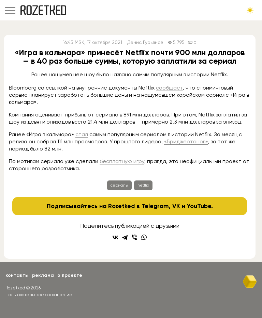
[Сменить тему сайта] (250, 10)
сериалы (119, 185)
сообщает (169, 87)
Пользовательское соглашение (38, 294)
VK (176, 206)
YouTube (199, 206)
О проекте (69, 275)
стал (81, 134)
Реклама (43, 275)
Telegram (155, 206)
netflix (143, 185)
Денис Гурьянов (145, 42)
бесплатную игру (122, 161)
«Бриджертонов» (186, 141)
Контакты (17, 275)
